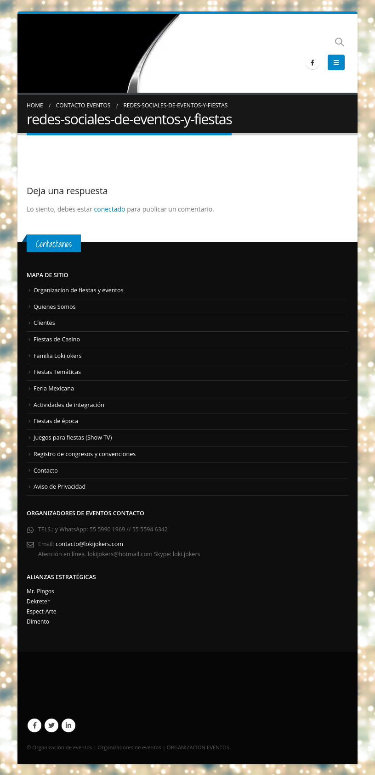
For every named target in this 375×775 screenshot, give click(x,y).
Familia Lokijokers (58, 355)
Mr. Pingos (41, 591)
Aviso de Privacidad (59, 486)
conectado (109, 209)
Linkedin (68, 725)
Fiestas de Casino (57, 339)
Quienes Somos (55, 307)
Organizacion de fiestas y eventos (78, 290)
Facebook (34, 725)
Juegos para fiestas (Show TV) (73, 437)
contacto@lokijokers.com (90, 543)
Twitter (51, 725)
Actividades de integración (69, 404)
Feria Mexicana (54, 388)
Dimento (38, 621)
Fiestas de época (56, 421)
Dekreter (39, 601)
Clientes (44, 323)
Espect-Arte (42, 611)
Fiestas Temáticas (57, 372)
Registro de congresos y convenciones (85, 453)
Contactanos (54, 243)
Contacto (46, 470)
